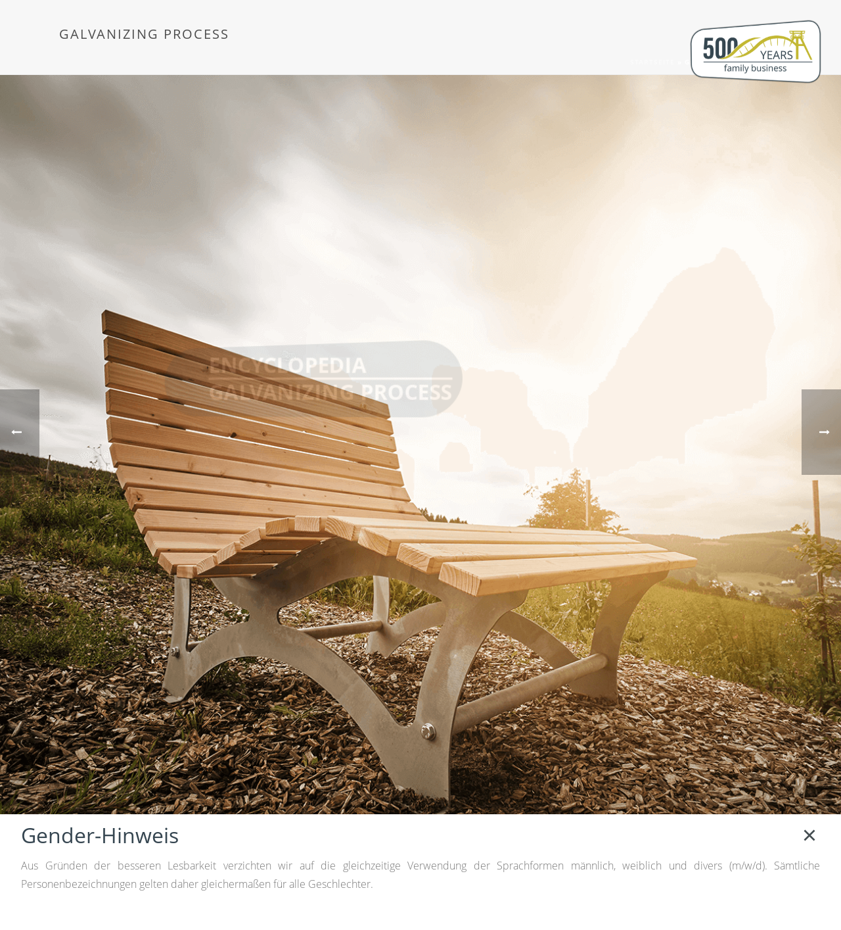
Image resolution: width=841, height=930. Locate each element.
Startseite (652, 61)
